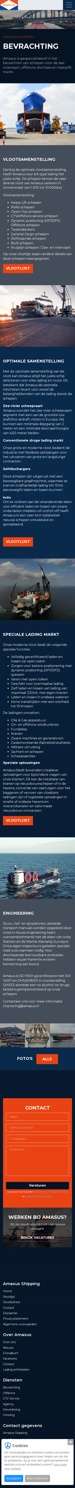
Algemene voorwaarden (39, 1196)
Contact (8, 1308)
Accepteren (13, 1478)
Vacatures (10, 1358)
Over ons (9, 1342)
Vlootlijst (9, 1297)
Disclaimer (41, 1191)
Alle (47, 1059)
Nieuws (8, 1348)
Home (7, 1291)
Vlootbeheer (11, 1302)
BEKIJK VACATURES (37, 1238)
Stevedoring (11, 1409)
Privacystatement (58, 1191)
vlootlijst (18, 268)
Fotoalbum (10, 1353)
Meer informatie (37, 1478)
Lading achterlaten (16, 1369)
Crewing (9, 1415)
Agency (8, 1404)
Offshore (9, 1393)
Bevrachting (11, 1387)
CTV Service (11, 1398)
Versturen (37, 1185)
